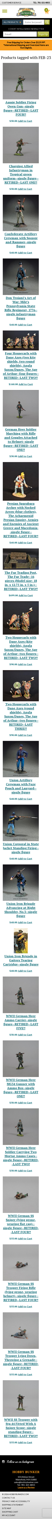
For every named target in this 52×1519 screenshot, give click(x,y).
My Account (8, 1515)
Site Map (6, 1508)
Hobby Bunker (26, 12)
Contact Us (8, 1498)
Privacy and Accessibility (16, 1501)
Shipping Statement (12, 1505)
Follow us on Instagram (20, 1462)
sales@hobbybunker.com (26, 1482)
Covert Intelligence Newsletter (26, 29)
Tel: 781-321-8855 (26, 1484)
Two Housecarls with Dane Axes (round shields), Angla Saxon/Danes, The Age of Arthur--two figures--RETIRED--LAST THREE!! (20, 716)
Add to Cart (25, 121)
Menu (4, 11)
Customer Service (11, 2)
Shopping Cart (10, 1512)
